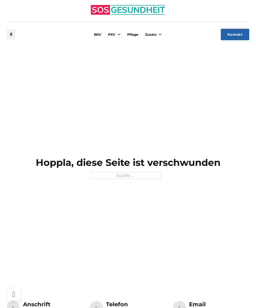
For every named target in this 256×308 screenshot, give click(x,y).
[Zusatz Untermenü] (160, 34)
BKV (97, 34)
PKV (111, 34)
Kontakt (235, 34)
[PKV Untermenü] (118, 34)
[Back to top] (14, 294)
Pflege (132, 34)
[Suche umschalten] (11, 34)
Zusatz (150, 34)
